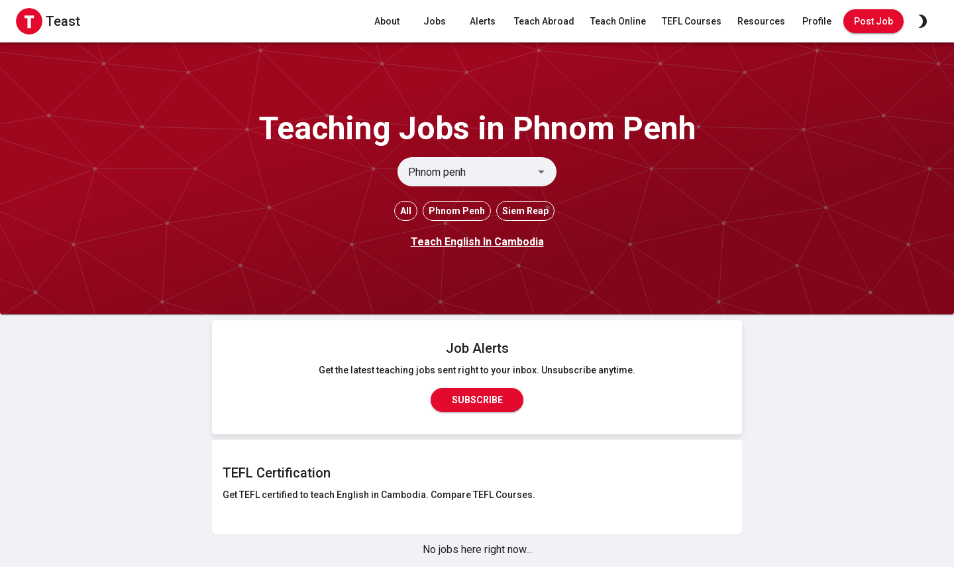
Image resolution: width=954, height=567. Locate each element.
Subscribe (477, 400)
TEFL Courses (692, 21)
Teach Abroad (544, 21)
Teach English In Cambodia (477, 241)
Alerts (482, 21)
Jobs (434, 21)
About (387, 21)
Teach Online (618, 21)
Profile (817, 21)
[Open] (541, 171)
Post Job (873, 21)
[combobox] (466, 171)
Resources (761, 21)
